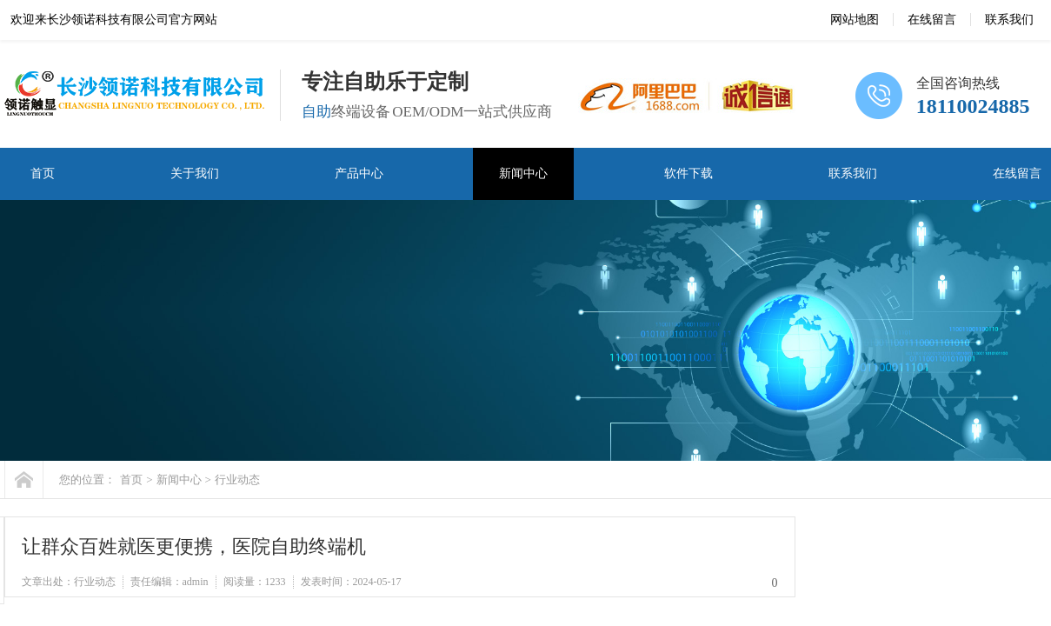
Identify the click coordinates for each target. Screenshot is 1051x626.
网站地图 (854, 19)
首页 (42, 173)
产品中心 (359, 173)
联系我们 (1009, 19)
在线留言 (932, 19)
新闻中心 (523, 173)
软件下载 (688, 173)
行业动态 (237, 479)
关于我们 (194, 173)
